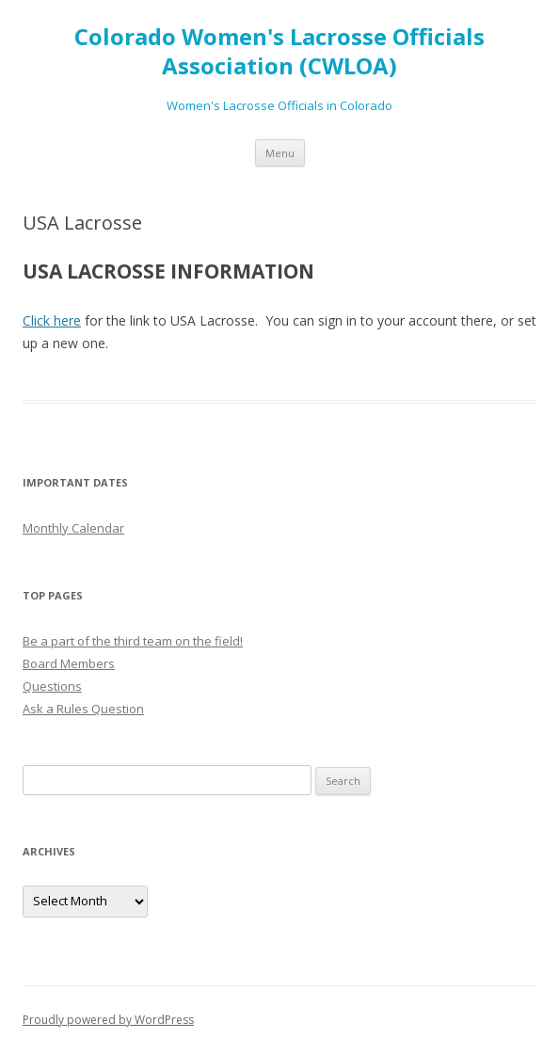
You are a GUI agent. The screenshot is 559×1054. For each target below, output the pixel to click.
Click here (52, 320)
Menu (280, 153)
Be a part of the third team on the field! (133, 640)
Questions (52, 686)
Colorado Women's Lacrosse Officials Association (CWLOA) (279, 52)
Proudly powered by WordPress (108, 1020)
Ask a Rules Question (83, 708)
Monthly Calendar (73, 527)
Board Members (69, 663)
